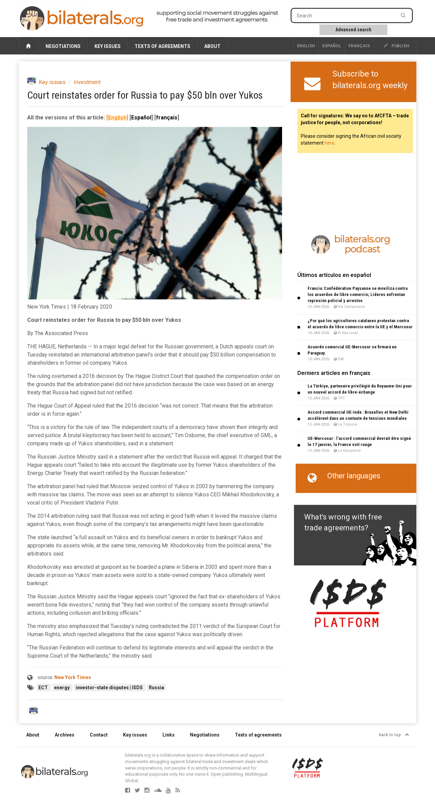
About (212, 46)
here (329, 143)
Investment (87, 82)
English (306, 46)
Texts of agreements (162, 46)
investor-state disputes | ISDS (110, 687)
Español (331, 46)
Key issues (107, 46)
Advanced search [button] (353, 29)
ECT (43, 687)
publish (396, 46)
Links (168, 735)
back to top (394, 734)
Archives (64, 735)
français (359, 46)
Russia (156, 687)
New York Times (72, 677)
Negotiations (63, 46)
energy (62, 687)
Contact (99, 735)
